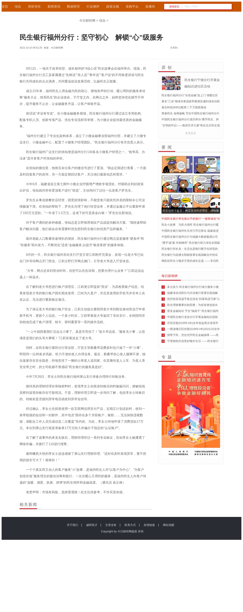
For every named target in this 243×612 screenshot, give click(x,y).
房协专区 (34, 6)
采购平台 (132, 6)
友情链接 (149, 525)
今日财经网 (87, 20)
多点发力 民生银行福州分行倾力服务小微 (193, 286)
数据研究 (73, 6)
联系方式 (130, 525)
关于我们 (72, 525)
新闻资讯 (53, 6)
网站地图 (168, 525)
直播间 (150, 6)
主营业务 (110, 525)
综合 (18, 6)
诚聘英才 (91, 525)
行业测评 (92, 6)
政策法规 (112, 6)
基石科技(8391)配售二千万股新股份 (184, 107)
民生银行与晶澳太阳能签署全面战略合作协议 (190, 254)
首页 (5, 6)
